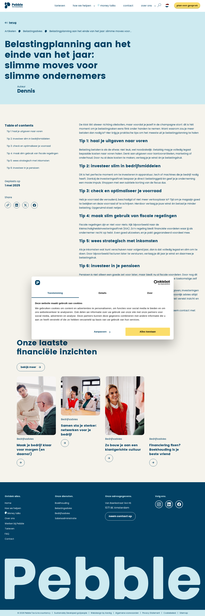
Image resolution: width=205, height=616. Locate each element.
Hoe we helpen (13, 508)
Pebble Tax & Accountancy (38, 613)
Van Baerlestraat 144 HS (118, 503)
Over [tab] (150, 293)
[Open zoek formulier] (159, 5)
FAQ (7, 533)
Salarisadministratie (66, 518)
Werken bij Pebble (14, 523)
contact (127, 5)
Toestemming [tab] (55, 293)
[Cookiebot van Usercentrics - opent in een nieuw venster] (156, 282)
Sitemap (184, 613)
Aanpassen (102, 331)
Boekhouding (62, 503)
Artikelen (10, 31)
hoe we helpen (80, 5)
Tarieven (9, 528)
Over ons (10, 518)
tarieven (58, 5)
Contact (9, 538)
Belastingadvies (32, 31)
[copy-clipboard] (8, 205)
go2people (82, 613)
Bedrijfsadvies (62, 513)
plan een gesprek (187, 5)
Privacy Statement (151, 613)
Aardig (108, 613)
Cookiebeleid (169, 613)
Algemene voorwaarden (127, 613)
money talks (107, 5)
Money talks (13, 513)
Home (8, 503)
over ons (145, 5)
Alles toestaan (148, 331)
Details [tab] (103, 293)
